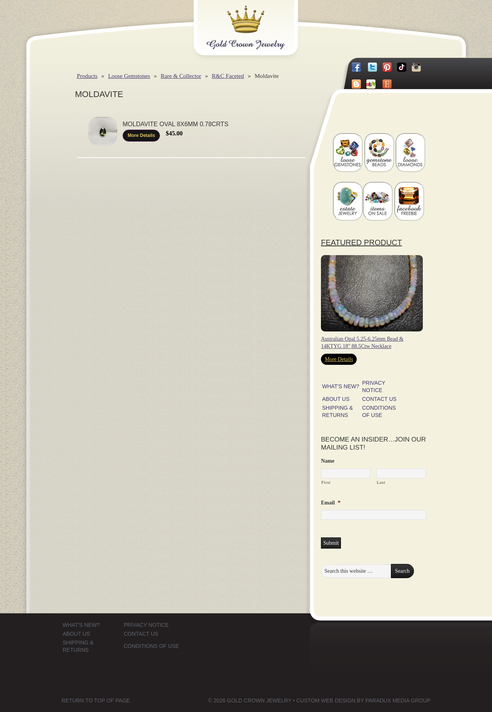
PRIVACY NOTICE (146, 625)
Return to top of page (96, 700)
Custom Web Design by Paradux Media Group (363, 700)
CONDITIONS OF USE (151, 646)
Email (331, 503)
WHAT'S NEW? (340, 386)
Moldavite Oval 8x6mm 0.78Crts (175, 124)
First (326, 482)
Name (327, 461)
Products (87, 76)
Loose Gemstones (129, 76)
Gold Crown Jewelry (258, 22)
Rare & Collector (181, 76)
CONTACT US (379, 399)
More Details (141, 135)
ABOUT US (335, 399)
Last (381, 482)
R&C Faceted (228, 76)
